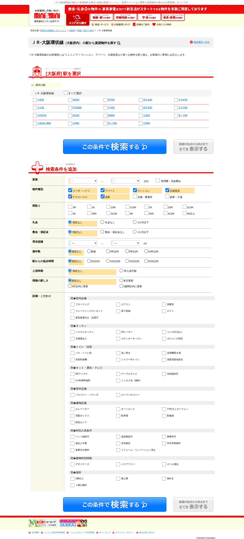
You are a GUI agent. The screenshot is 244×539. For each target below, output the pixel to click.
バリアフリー (125, 464)
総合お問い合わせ (146, 532)
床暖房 (168, 305)
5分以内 (94, 261)
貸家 (105, 197)
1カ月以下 (141, 222)
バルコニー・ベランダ (84, 395)
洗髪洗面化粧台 (172, 360)
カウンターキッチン (129, 339)
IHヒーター (124, 332)
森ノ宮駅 (183, 115)
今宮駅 (111, 107)
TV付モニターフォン (175, 409)
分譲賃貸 (173, 190)
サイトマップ (105, 532)
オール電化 (170, 464)
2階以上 (77, 479)
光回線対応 (170, 374)
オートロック (125, 409)
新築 (92, 251)
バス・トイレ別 (81, 353)
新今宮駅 (147, 107)
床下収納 (123, 311)
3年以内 (113, 251)
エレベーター (80, 409)
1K (91, 207)
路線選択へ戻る (202, 42)
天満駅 (146, 123)
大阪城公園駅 (44, 123)
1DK (111, 207)
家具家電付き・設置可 (84, 318)
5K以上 (189, 213)
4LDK (169, 213)
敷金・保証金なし (113, 232)
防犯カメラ (79, 423)
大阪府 (72, 30)
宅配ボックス (80, 416)
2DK (168, 207)
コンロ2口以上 (172, 332)
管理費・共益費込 (168, 181)
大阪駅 (40, 100)
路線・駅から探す (85, 30)
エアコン (123, 305)
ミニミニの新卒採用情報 (54, 532)
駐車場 (122, 416)
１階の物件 (79, 485)
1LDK (131, 207)
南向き (168, 479)
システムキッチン (82, 332)
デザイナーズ (80, 464)
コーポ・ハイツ (79, 190)
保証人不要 (79, 444)
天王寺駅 (183, 107)
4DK (149, 213)
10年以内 (151, 251)
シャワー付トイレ (128, 360)
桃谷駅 (76, 115)
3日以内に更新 (78, 286)
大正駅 (40, 107)
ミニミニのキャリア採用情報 (82, 532)
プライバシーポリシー (124, 532)
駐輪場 (168, 416)
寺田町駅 (42, 115)
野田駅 (111, 100)
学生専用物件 (171, 444)
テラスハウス (78, 197)
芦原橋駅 (77, 107)
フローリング (80, 305)
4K (129, 213)
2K (148, 207)
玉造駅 (146, 115)
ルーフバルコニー (128, 395)
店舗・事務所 (142, 197)
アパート (108, 190)
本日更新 (126, 280)
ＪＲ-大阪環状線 (44, 93)
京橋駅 (76, 123)
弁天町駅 (183, 100)
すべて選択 (73, 93)
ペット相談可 (80, 437)
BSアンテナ (79, 374)
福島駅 (76, 100)
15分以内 (132, 261)
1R (72, 207)
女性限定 (123, 444)
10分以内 (113, 261)
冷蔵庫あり (79, 339)
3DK (92, 213)
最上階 (122, 479)
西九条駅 (147, 100)
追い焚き (123, 353)
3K (72, 213)
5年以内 (132, 251)
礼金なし (108, 222)
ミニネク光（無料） (129, 381)
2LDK (188, 207)
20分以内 (151, 261)
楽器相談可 (124, 437)
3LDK (112, 213)
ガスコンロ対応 (172, 339)
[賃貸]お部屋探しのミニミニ (53, 30)
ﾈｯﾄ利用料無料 (80, 381)
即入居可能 (128, 270)
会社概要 (35, 532)
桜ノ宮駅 (112, 123)
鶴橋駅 (111, 115)
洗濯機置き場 (171, 353)
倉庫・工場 (174, 197)
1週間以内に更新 (131, 286)
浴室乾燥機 (79, 360)
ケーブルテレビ (126, 374)
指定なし (76, 222)
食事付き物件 (80, 450)
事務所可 (169, 437)
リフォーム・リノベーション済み (136, 450)
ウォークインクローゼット (87, 311)
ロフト (168, 311)
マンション (141, 190)
